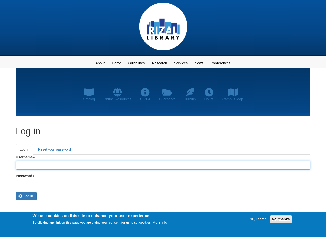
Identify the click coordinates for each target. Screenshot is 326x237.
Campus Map (232, 94)
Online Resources (117, 94)
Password (24, 176)
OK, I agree (257, 220)
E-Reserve (167, 94)
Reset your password (54, 149)
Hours (208, 94)
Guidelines (136, 63)
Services (181, 63)
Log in (26, 151)
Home (116, 63)
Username (24, 157)
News (199, 63)
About (100, 63)
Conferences (220, 63)
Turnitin (190, 94)
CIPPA (145, 94)
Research (159, 63)
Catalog (89, 94)
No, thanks (281, 220)
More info (160, 223)
